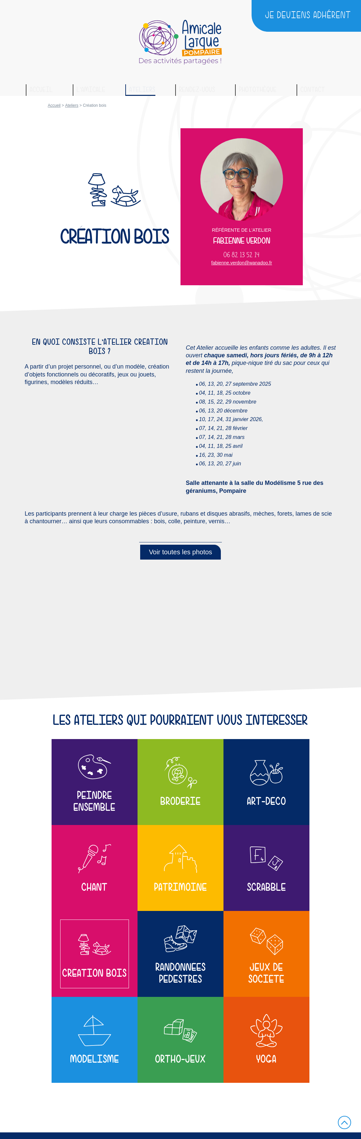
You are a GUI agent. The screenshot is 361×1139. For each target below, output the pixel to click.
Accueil (41, 90)
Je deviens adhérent (308, 15)
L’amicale (91, 90)
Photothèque (258, 90)
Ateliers (142, 90)
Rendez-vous (197, 90)
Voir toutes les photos (180, 552)
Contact (313, 90)
